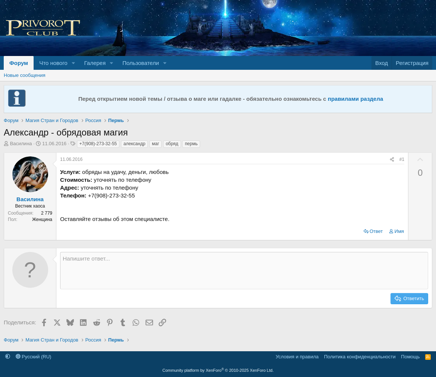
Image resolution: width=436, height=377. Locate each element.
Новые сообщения (25, 75)
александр (135, 143)
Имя (399, 231)
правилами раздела (355, 99)
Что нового (53, 63)
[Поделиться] (392, 159)
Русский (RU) (34, 356)
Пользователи (140, 63)
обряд (172, 143)
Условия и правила (296, 356)
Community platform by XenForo (218, 370)
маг (155, 143)
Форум (18, 63)
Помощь (410, 356)
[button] (73, 63)
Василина (21, 143)
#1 (401, 159)
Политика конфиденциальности (360, 356)
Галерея (95, 63)
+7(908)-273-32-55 (98, 143)
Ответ (376, 231)
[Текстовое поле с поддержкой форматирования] (244, 270)
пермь (191, 143)
